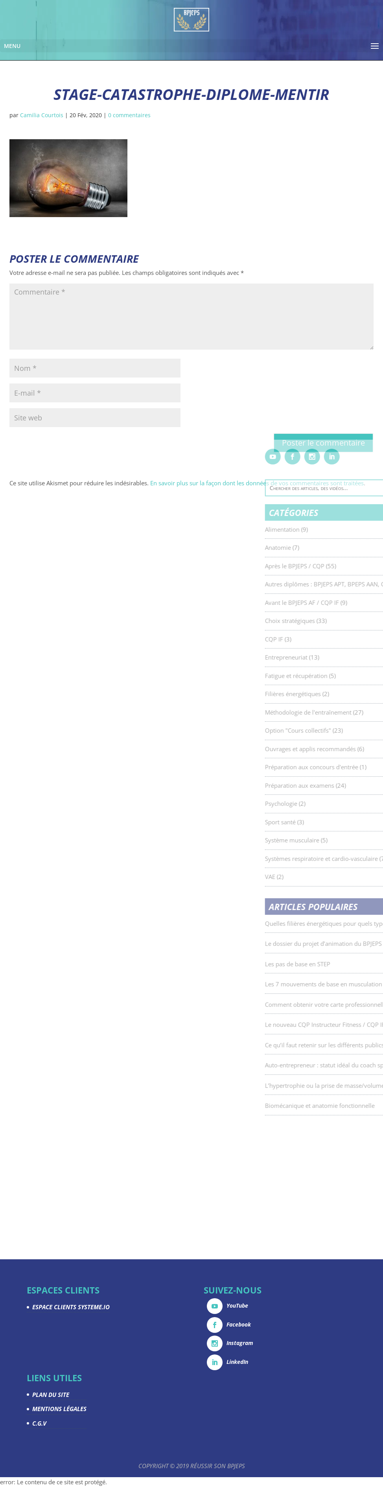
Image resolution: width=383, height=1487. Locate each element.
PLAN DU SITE (50, 1395)
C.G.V (39, 1423)
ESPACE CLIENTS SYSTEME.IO (71, 1307)
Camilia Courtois (41, 115)
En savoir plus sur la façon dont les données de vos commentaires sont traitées (257, 483)
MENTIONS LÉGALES (59, 1409)
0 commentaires (129, 115)
